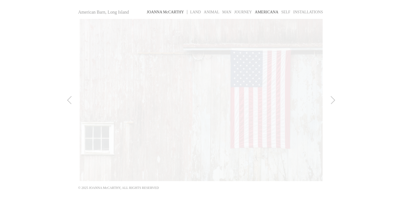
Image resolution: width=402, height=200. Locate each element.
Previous (65, 100)
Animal (211, 12)
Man (226, 12)
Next (337, 100)
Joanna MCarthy (165, 12)
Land (195, 12)
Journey (243, 12)
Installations (308, 12)
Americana (267, 12)
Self (285, 12)
